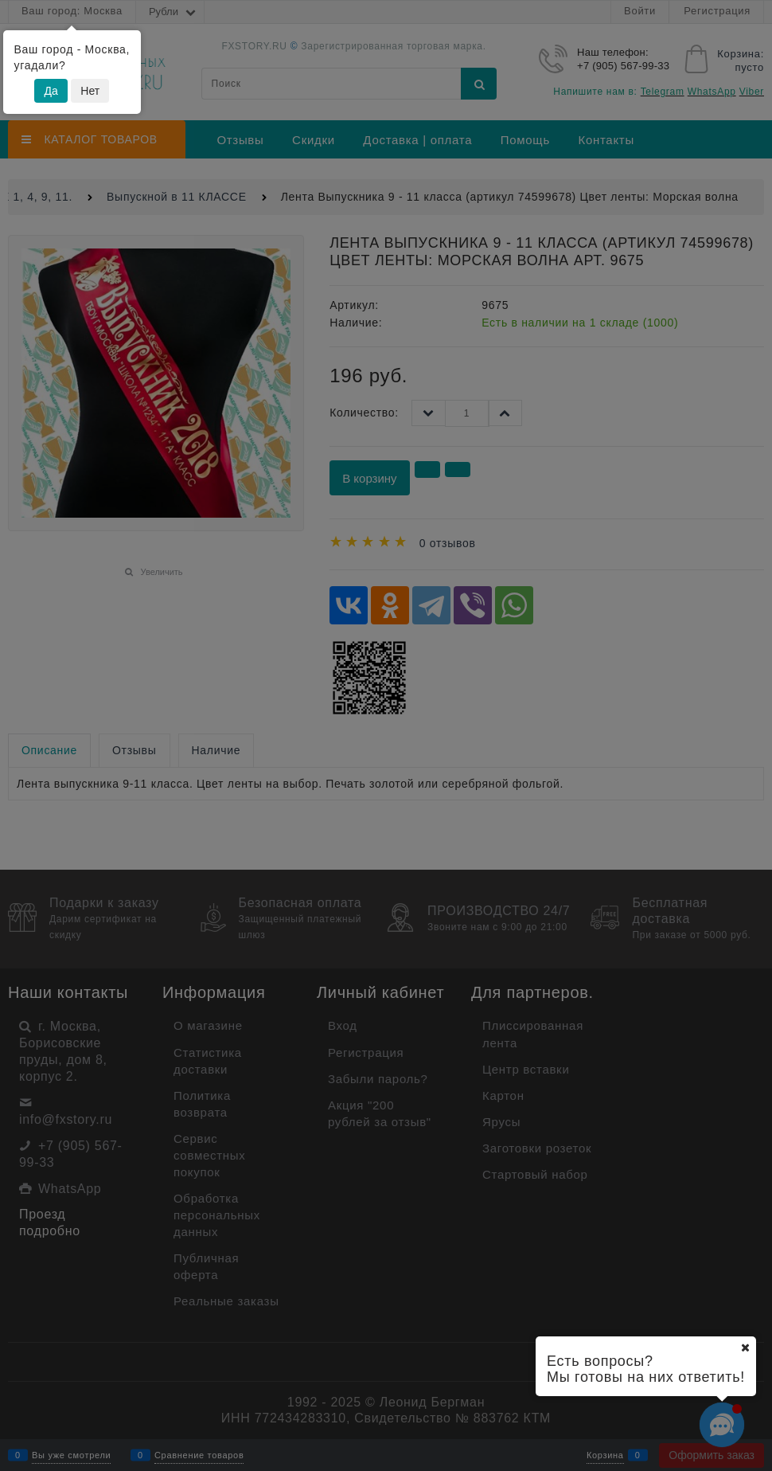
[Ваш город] (745, 1348)
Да (50, 90)
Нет (89, 90)
